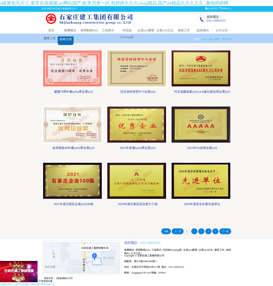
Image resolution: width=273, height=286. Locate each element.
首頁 (51, 30)
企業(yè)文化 (164, 30)
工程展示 (108, 30)
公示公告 (222, 30)
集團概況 (70, 30)
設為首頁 (212, 8)
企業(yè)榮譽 (146, 30)
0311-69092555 (216, 20)
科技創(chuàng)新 (172, 249)
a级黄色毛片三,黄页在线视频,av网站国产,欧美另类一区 (27, 284)
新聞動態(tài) (89, 30)
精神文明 (66, 39)
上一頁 (177, 231)
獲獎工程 (50, 38)
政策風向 (203, 30)
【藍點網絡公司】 (64, 278)
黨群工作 (184, 30)
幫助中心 (225, 8)
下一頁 (225, 231)
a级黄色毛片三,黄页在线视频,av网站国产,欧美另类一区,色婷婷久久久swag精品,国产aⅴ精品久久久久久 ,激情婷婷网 (114, 3)
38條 (166, 231)
